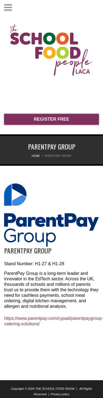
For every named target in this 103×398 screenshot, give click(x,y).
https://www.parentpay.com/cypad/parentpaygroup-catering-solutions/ (51, 321)
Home (36, 155)
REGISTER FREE (51, 119)
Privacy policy (60, 394)
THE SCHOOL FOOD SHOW (54, 388)
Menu (8, 7)
